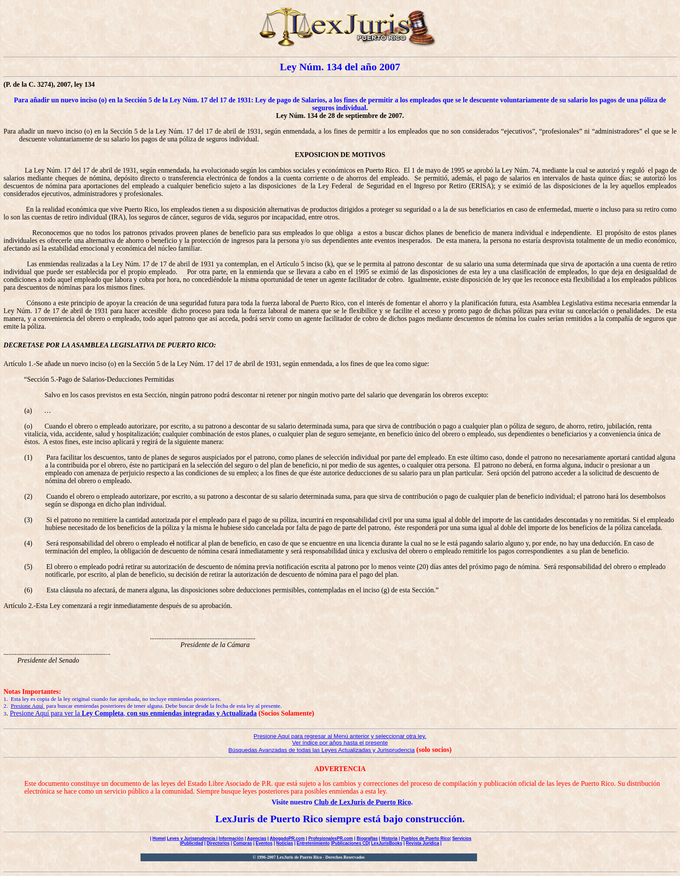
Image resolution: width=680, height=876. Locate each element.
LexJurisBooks (386, 843)
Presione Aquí (28, 706)
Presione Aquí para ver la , (133, 713)
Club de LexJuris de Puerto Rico (362, 802)
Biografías (367, 838)
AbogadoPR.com (287, 838)
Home (158, 838)
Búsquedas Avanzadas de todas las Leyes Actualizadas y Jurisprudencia (322, 750)
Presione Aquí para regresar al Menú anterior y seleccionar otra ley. (340, 736)
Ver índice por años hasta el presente (340, 742)
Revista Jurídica (422, 843)
